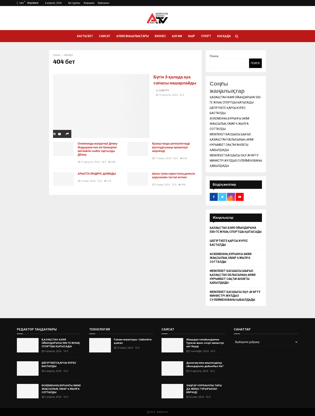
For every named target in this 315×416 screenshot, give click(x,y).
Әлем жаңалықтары (132, 36)
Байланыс (103, 3)
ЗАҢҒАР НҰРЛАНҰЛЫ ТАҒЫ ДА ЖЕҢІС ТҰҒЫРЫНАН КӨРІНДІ (204, 389)
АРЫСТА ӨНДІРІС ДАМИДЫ (98, 173)
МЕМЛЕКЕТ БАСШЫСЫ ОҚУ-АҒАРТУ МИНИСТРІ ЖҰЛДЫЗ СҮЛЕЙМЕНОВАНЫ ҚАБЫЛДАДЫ (236, 160)
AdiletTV (164, 96)
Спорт (206, 36)
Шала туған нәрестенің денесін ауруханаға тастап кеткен (174, 175)
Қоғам (177, 36)
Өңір (191, 36)
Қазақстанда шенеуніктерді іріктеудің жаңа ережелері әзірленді (172, 147)
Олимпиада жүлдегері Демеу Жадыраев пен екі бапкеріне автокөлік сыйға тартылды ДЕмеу (99, 149)
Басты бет (85, 36)
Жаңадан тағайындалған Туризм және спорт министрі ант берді (205, 343)
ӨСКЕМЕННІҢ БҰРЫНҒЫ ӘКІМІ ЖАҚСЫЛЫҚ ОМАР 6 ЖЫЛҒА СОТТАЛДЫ (229, 124)
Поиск (214, 56)
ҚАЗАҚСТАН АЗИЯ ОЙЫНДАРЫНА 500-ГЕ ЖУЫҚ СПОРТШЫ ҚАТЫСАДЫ (61, 343)
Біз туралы (74, 3)
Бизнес (160, 36)
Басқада (224, 36)
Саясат (104, 36)
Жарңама (89, 3)
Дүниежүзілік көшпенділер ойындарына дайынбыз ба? (205, 364)
